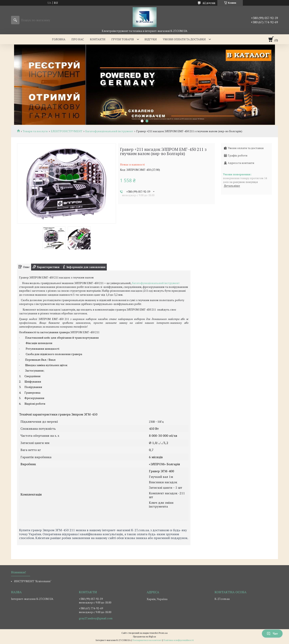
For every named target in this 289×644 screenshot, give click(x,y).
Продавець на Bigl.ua (144, 636)
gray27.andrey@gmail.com (95, 618)
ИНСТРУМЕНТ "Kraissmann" (32, 581)
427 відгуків (209, 2)
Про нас (77, 39)
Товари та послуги (35, 131)
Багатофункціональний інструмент (109, 131)
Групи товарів (122, 39)
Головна (58, 39)
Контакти (97, 39)
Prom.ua (163, 632)
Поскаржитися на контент (147, 640)
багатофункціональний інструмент (156, 283)
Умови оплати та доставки (184, 39)
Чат (272, 633)
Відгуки (150, 39)
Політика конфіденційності (178, 640)
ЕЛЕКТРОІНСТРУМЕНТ (66, 131)
